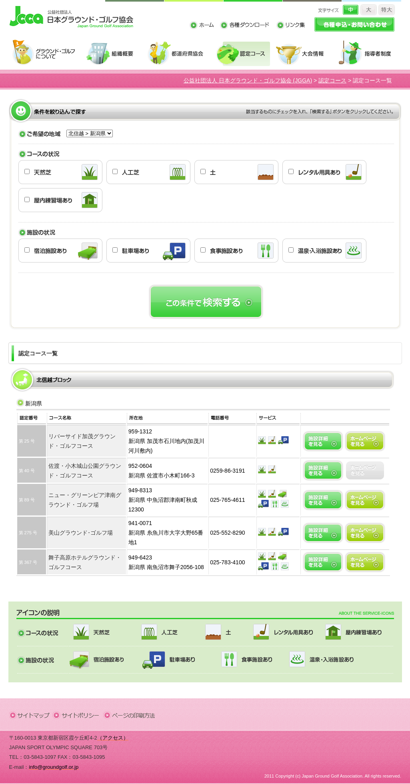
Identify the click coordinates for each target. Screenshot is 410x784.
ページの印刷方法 (130, 714)
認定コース (244, 53)
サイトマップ (31, 714)
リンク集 (290, 26)
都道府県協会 (179, 53)
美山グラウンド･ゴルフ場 (80, 532)
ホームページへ (365, 441)
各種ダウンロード (248, 26)
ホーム (204, 26)
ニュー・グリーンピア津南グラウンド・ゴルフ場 (84, 500)
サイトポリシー (78, 714)
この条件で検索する (206, 302)
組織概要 (114, 53)
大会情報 (304, 53)
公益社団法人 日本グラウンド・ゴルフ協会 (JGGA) (248, 80)
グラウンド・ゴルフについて (46, 53)
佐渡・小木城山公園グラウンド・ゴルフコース (84, 471)
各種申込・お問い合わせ (354, 24)
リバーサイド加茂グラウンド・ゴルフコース (82, 441)
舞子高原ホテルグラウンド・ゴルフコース (84, 562)
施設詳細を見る (323, 441)
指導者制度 (367, 53)
